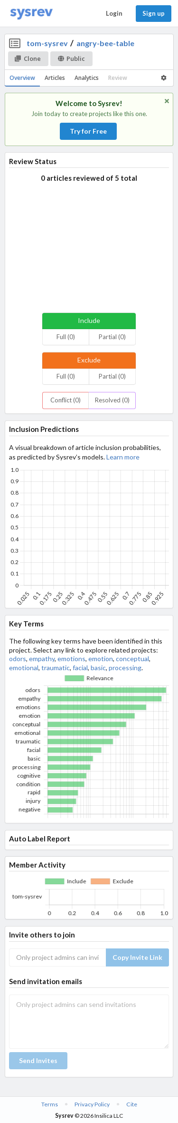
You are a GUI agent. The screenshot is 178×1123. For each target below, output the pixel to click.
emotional (23, 668)
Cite (131, 1104)
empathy (42, 658)
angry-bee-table (105, 43)
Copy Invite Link (137, 957)
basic (98, 668)
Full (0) (65, 337)
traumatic (55, 668)
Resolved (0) (112, 400)
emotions (71, 658)
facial (80, 668)
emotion (100, 658)
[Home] (31, 13)
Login (114, 13)
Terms (49, 1104)
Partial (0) (112, 337)
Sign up (153, 13)
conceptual (132, 658)
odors (17, 658)
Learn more (123, 457)
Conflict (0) (65, 400)
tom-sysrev (47, 43)
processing (125, 668)
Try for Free (88, 131)
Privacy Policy (92, 1104)
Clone (27, 58)
